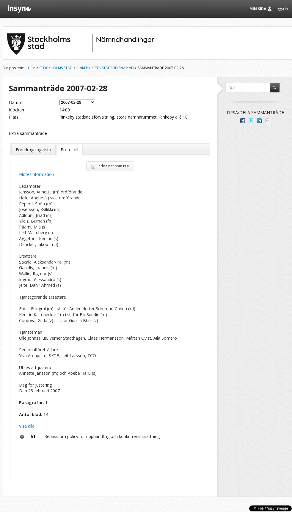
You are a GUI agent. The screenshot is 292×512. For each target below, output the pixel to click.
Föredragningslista (33, 149)
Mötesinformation (36, 174)
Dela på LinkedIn (259, 120)
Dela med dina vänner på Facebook (242, 120)
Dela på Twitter (251, 120)
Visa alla (26, 426)
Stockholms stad (56, 67)
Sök (277, 90)
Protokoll (69, 149)
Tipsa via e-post (267, 120)
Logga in (281, 8)
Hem (31, 67)
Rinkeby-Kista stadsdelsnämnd (105, 67)
